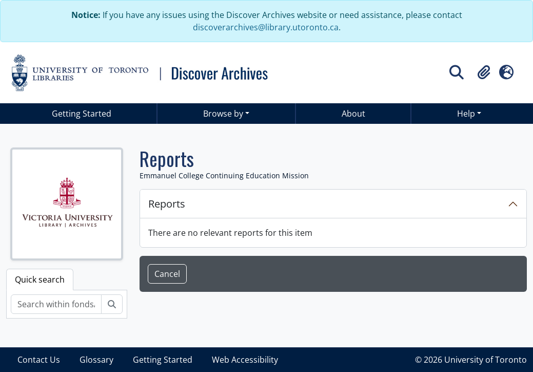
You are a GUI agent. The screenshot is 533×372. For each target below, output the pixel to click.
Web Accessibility (245, 359)
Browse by (223, 113)
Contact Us (38, 359)
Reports (166, 204)
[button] (483, 72)
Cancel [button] (167, 274)
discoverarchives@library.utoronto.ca (266, 27)
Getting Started (81, 113)
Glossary (96, 359)
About (353, 113)
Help (466, 113)
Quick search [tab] (40, 279)
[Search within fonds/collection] (56, 304)
